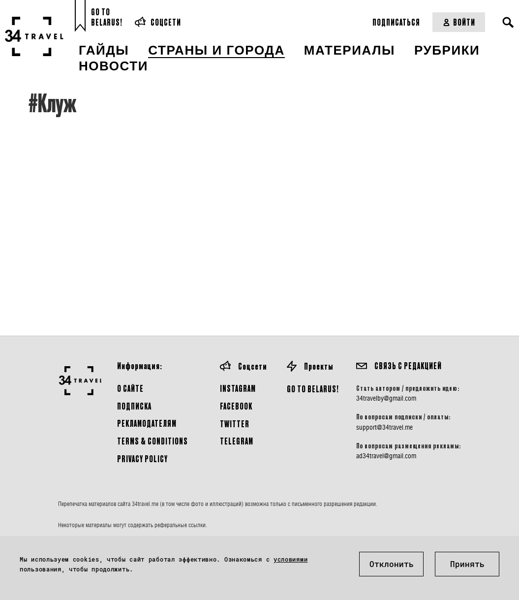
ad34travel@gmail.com (386, 456)
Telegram (236, 440)
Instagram (238, 388)
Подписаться (396, 22)
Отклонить (391, 564)
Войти (458, 22)
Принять (467, 564)
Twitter (234, 423)
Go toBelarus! (106, 17)
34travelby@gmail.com (386, 398)
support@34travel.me (384, 427)
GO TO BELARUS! (313, 388)
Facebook (236, 405)
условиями (290, 559)
